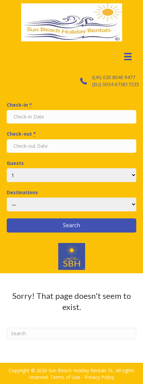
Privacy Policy (99, 377)
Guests (15, 163)
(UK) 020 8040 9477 (113, 77)
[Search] (71, 333)
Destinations (22, 192)
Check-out (21, 134)
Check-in (19, 105)
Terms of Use (65, 377)
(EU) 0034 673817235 (115, 84)
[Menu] (127, 56)
